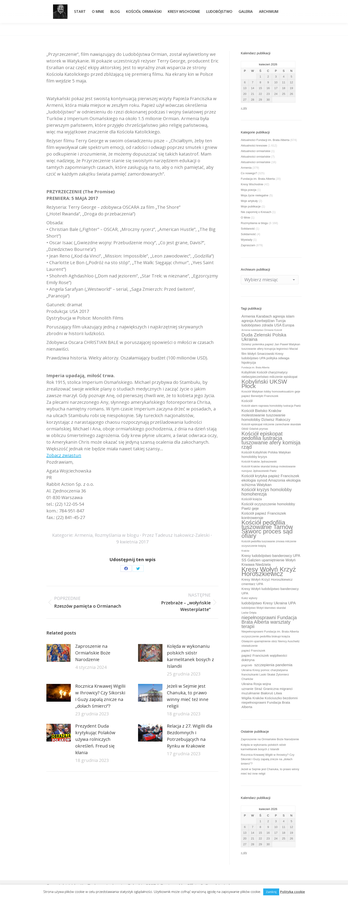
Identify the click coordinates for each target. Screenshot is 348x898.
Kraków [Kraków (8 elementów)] (245, 550)
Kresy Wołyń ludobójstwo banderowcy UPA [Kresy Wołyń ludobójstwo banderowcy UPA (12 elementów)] (270, 591)
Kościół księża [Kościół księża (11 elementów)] (251, 499)
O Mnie (245, 217)
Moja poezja (248, 189)
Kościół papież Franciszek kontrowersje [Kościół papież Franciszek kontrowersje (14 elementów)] (263, 515)
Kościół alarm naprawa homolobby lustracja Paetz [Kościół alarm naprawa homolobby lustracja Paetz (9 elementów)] (271, 405)
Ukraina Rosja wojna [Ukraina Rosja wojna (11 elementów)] (256, 684)
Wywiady (246, 239)
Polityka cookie (292, 891)
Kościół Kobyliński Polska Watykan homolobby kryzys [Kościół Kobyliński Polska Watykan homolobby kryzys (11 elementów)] (266, 455)
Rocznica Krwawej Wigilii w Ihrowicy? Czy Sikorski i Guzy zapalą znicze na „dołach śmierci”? (100, 696)
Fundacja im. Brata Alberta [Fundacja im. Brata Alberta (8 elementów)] (255, 367)
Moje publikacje (251, 206)
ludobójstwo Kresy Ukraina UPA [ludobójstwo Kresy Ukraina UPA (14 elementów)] (268, 603)
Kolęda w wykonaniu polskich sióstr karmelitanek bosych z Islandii (190, 656)
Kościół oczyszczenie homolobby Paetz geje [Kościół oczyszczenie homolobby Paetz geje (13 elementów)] (268, 506)
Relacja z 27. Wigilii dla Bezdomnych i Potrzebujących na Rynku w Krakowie (189, 736)
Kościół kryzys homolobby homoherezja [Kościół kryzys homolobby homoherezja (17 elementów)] (266, 491)
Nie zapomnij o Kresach (256, 212)
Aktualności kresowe (254, 145)
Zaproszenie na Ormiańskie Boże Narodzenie (92, 652)
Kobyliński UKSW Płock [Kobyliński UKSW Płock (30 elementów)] (264, 383)
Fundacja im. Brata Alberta (258, 178)
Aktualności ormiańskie (255, 151)
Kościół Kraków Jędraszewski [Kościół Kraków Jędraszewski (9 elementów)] (259, 461)
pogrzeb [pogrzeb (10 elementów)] (246, 665)
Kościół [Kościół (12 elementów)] (246, 401)
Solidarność (248, 234)
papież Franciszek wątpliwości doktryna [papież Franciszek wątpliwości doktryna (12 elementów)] (264, 658)
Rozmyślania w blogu (117, 535)
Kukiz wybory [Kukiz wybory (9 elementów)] (249, 598)
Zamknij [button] (271, 892)
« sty (244, 108)
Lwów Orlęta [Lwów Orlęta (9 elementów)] (248, 612)
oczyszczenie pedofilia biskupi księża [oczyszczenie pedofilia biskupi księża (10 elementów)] (265, 636)
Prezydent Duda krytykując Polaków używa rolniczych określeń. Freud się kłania (95, 739)
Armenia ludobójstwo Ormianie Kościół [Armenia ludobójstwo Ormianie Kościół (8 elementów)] (261, 330)
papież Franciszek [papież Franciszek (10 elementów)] (253, 650)
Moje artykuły (249, 201)
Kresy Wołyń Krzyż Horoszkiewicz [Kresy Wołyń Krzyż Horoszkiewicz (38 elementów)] (268, 571)
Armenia (84, 535)
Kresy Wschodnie (252, 184)
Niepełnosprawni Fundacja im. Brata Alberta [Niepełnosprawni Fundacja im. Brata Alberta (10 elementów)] (270, 631)
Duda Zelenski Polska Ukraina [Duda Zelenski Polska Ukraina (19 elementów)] (263, 337)
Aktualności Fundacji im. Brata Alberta (265, 140)
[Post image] (58, 653)
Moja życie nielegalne (254, 195)
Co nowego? (249, 173)
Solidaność (248, 228)
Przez (176, 535)
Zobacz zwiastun (63, 455)
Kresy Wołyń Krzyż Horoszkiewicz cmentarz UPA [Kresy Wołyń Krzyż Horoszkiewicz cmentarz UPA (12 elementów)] (267, 582)
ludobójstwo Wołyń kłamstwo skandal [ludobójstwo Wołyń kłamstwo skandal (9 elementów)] (263, 607)
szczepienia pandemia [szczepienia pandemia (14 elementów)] (273, 665)
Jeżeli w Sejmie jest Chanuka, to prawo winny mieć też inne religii (187, 696)
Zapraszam (248, 245)
